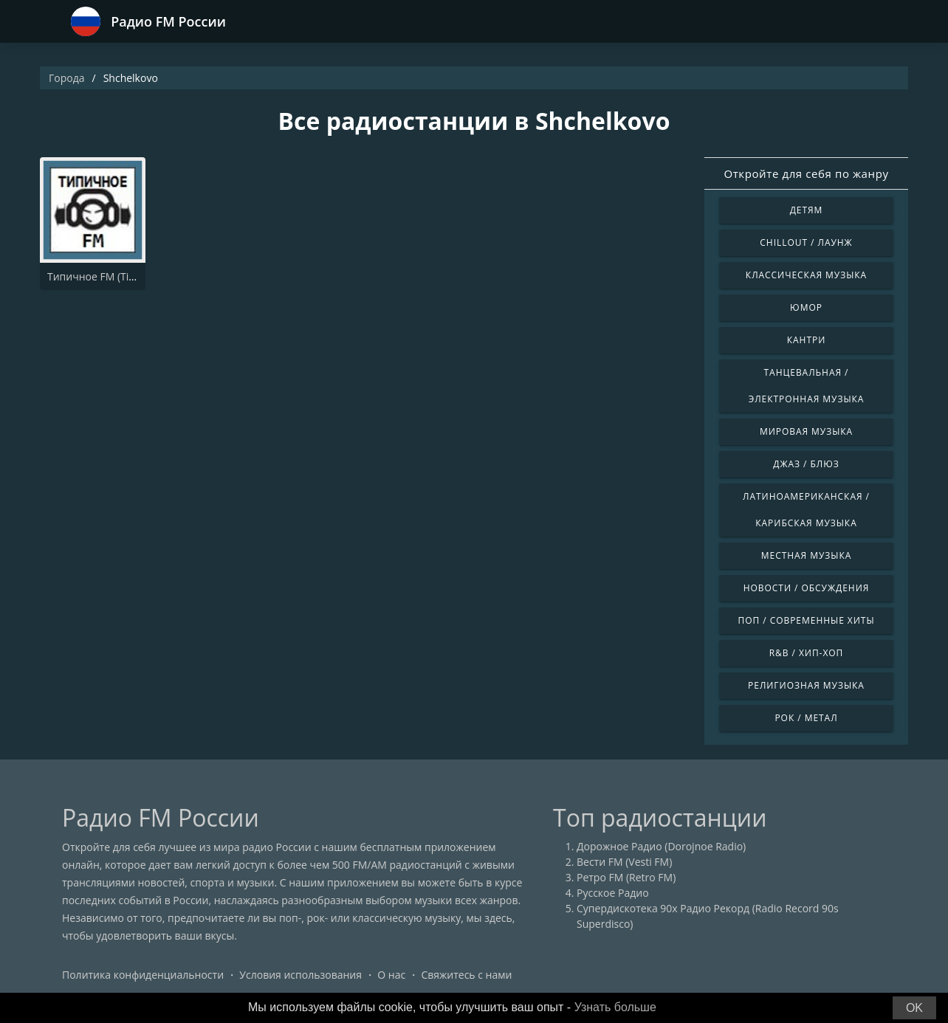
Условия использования (300, 975)
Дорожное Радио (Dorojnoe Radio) (661, 846)
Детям (806, 210)
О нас (391, 975)
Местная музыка (806, 555)
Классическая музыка (806, 275)
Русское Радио (613, 893)
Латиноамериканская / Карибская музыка (806, 509)
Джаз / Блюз (806, 464)
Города (67, 78)
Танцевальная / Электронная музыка (807, 385)
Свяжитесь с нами (466, 975)
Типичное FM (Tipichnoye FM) (120, 276)
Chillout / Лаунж (806, 242)
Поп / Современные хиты (806, 620)
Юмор (806, 307)
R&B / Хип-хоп (806, 653)
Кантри (806, 340)
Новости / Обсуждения (806, 588)
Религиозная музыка (806, 685)
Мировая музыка (806, 431)
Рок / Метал (805, 718)
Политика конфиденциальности (143, 975)
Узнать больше (615, 1007)
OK (914, 1008)
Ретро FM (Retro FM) (626, 877)
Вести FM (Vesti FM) (624, 862)
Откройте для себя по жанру (806, 173)
